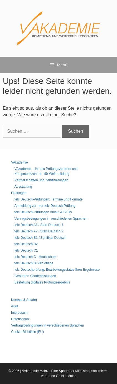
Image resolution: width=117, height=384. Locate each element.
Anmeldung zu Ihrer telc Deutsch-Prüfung (44, 206)
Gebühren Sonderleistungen (35, 276)
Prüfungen (18, 193)
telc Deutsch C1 (26, 250)
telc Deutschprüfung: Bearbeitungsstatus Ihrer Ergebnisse (57, 270)
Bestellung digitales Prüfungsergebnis (42, 282)
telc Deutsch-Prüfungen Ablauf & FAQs (43, 212)
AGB (14, 306)
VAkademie (19, 162)
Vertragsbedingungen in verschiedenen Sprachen (50, 218)
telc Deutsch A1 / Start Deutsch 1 (38, 225)
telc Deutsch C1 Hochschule (35, 257)
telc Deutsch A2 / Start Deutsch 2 (38, 231)
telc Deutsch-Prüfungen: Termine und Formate (48, 199)
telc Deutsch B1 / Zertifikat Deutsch (40, 238)
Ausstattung (23, 187)
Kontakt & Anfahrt (24, 300)
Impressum (19, 313)
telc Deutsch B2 (26, 244)
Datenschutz (20, 319)
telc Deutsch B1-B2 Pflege (33, 263)
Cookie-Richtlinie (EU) (27, 332)
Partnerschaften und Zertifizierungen (41, 180)
